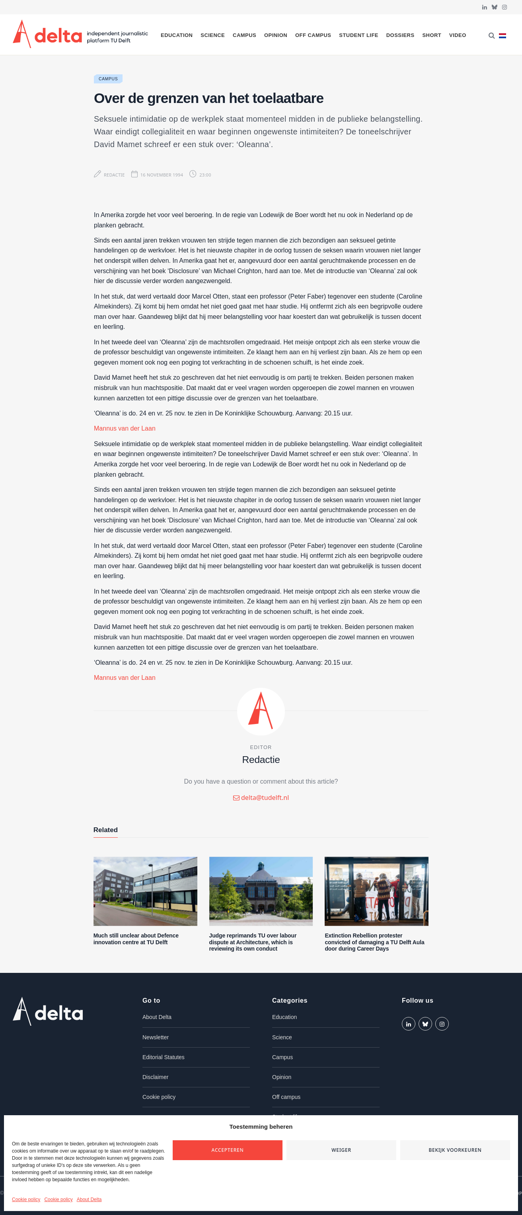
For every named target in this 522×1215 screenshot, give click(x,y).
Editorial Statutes (163, 1057)
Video (457, 35)
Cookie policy (26, 1199)
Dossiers (400, 35)
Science (213, 35)
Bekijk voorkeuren (455, 1150)
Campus (244, 35)
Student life (358, 35)
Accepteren (228, 1150)
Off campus (313, 35)
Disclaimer (155, 1077)
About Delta (89, 1199)
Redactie (114, 175)
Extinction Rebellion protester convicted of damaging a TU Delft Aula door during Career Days (374, 942)
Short (431, 35)
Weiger (341, 1150)
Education (177, 35)
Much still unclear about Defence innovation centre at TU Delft (136, 938)
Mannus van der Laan (125, 428)
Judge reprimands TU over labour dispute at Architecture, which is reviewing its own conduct (253, 942)
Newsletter (155, 1037)
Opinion (275, 35)
